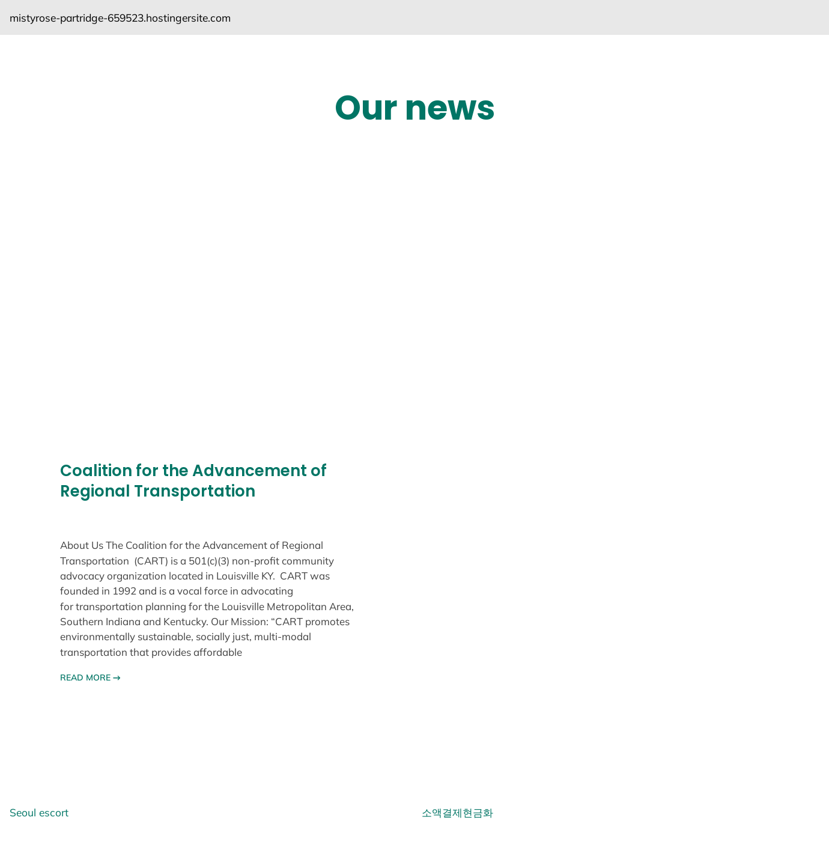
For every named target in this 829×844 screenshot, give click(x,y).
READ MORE (90, 677)
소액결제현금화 (457, 812)
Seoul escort (39, 812)
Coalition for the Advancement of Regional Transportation (193, 481)
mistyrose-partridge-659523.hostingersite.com (120, 17)
